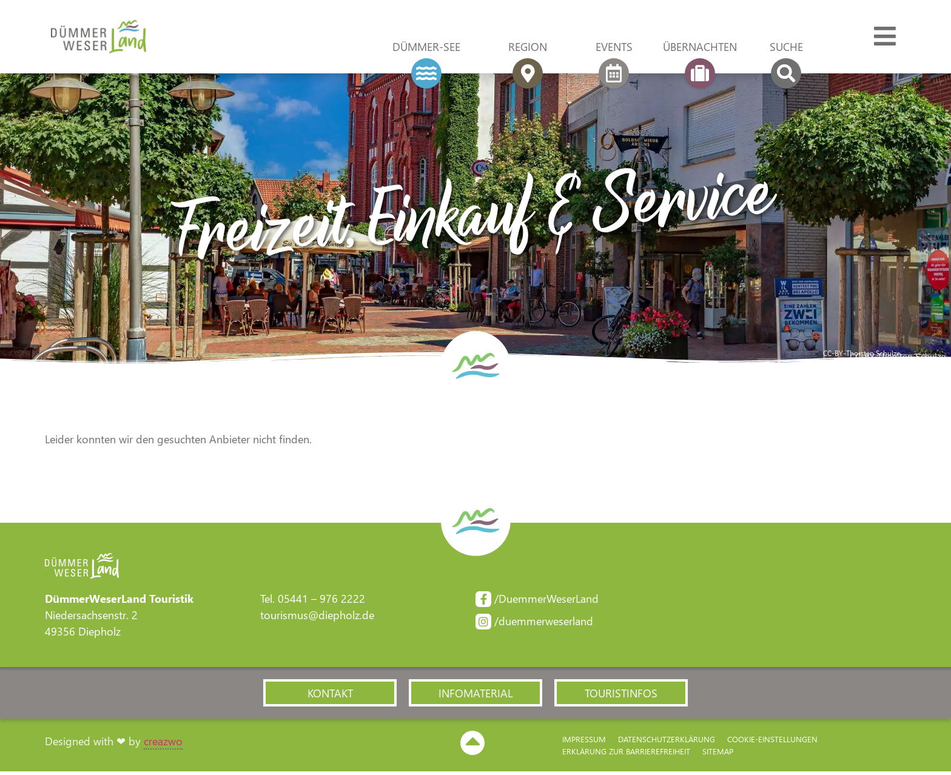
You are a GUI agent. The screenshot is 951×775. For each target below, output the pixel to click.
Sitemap (717, 754)
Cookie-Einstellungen (772, 742)
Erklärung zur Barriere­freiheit (626, 754)
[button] (330, 695)
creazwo (163, 744)
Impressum (584, 742)
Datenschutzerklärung (666, 742)
